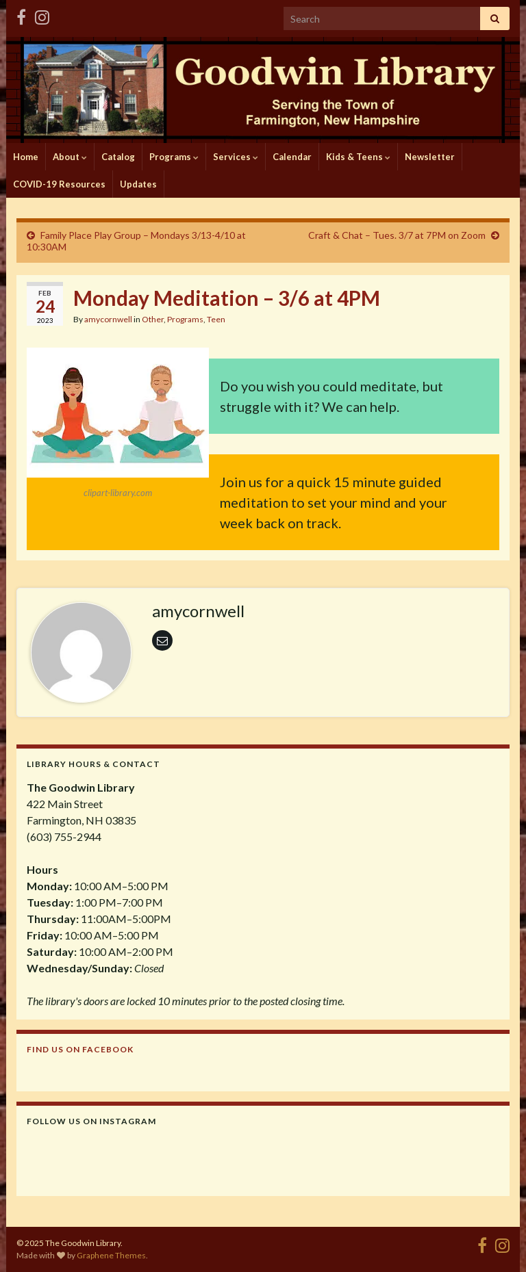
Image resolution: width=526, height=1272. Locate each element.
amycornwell (108, 319)
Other (153, 319)
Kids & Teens (358, 156)
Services (235, 156)
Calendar (292, 156)
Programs (174, 156)
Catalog (118, 156)
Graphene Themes (111, 1255)
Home (25, 156)
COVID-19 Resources (59, 184)
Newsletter (430, 156)
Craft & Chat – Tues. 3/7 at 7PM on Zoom (397, 235)
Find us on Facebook (80, 1049)
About (70, 156)
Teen (216, 319)
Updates (138, 184)
